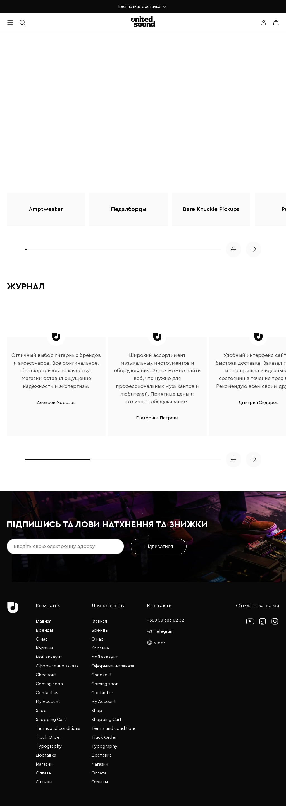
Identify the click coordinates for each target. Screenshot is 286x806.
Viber (156, 643)
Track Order (48, 737)
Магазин (44, 764)
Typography (49, 746)
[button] (233, 249)
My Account (48, 701)
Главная (43, 621)
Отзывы (44, 782)
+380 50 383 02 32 (165, 620)
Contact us (47, 692)
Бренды (44, 630)
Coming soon (49, 684)
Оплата (43, 773)
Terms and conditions (58, 728)
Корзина (44, 648)
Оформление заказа (57, 666)
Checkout (46, 675)
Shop (41, 710)
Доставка (46, 755)
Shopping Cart (51, 719)
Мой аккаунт (49, 657)
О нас (42, 639)
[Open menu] (10, 22)
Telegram (160, 631)
